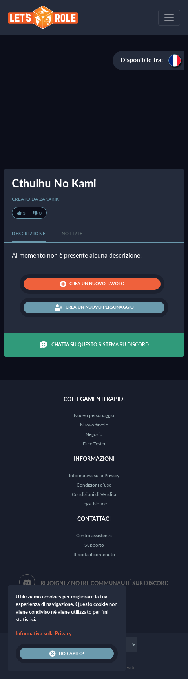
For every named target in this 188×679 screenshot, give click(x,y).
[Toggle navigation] (169, 18)
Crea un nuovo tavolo (92, 284)
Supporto (94, 545)
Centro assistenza (94, 535)
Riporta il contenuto (94, 554)
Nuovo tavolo (94, 425)
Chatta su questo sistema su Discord (94, 345)
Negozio (94, 434)
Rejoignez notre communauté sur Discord (104, 583)
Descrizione (29, 233)
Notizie (72, 233)
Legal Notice (94, 504)
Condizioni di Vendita (94, 494)
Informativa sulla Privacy (94, 475)
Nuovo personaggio (94, 415)
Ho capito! (66, 653)
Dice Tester (94, 444)
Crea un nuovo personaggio (94, 307)
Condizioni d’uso (94, 485)
